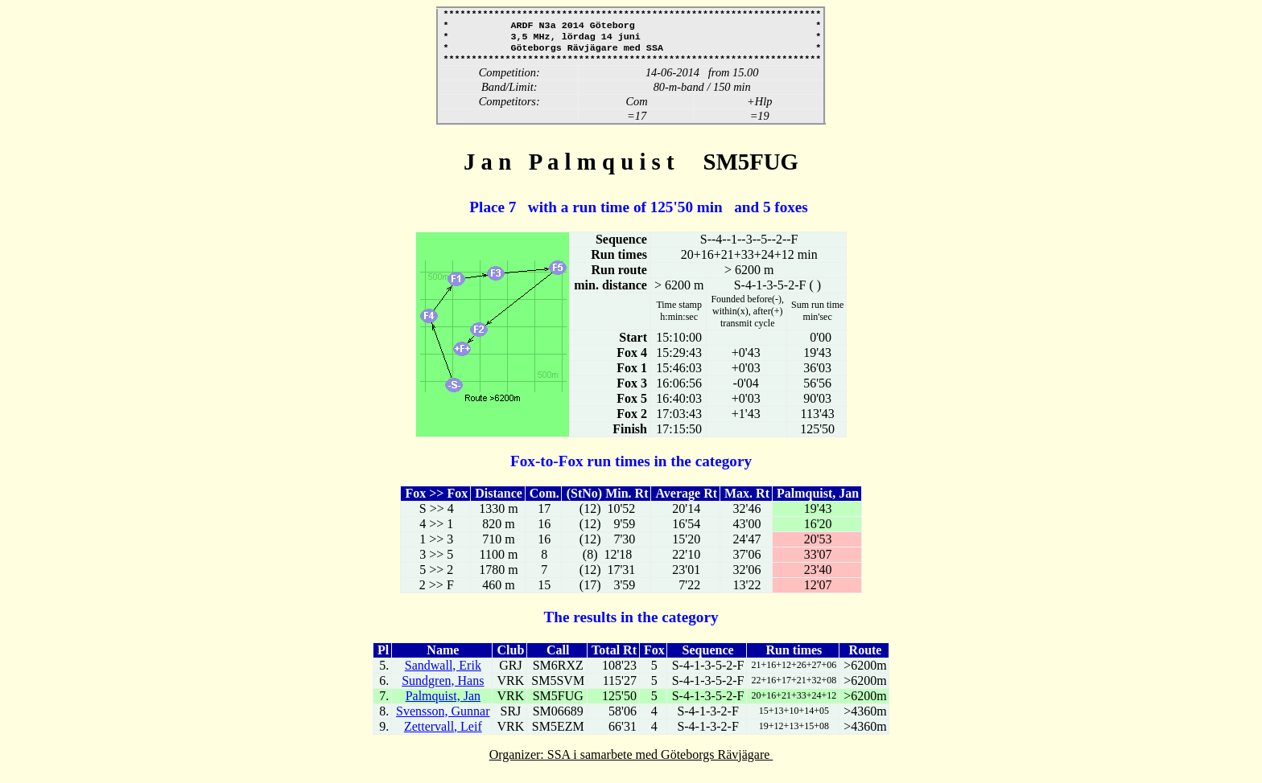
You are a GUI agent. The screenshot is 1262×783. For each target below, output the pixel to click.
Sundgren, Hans (443, 688)
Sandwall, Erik (443, 673)
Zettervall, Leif (443, 734)
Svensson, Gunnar (442, 719)
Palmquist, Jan (443, 704)
